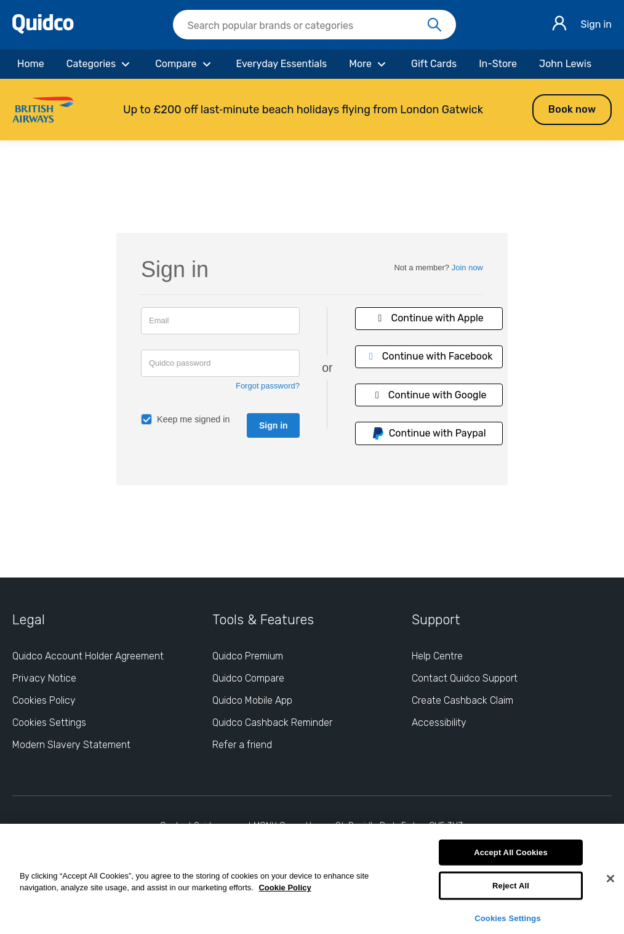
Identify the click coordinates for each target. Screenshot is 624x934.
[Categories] (100, 64)
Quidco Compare (248, 678)
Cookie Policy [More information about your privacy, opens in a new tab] (284, 887)
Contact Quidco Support (465, 678)
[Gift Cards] (433, 64)
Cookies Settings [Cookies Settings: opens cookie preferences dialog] (49, 722)
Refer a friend (242, 745)
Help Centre (437, 656)
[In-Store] (498, 64)
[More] (369, 64)
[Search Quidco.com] (307, 25)
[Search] (434, 25)
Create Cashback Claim (462, 700)
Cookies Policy (44, 700)
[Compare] (184, 64)
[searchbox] (314, 24)
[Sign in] (559, 25)
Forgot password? (268, 385)
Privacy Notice (44, 678)
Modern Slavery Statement (71, 745)
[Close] (610, 878)
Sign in (596, 24)
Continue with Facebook (429, 356)
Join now (467, 267)
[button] (312, 109)
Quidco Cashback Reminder (272, 722)
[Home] (30, 64)
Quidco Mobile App (252, 700)
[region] (312, 879)
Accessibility (439, 722)
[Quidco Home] (43, 30)
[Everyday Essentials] (281, 64)
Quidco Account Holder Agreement (88, 656)
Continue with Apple (429, 318)
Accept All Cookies (511, 852)
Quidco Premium (247, 656)
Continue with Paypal (429, 433)
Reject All (510, 885)
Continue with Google (429, 395)
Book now (572, 109)
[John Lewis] (565, 64)
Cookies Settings (507, 917)
